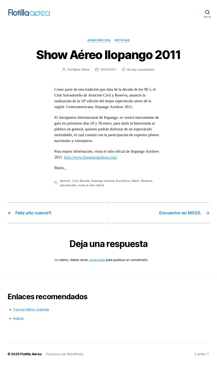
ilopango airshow (102, 184)
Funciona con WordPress (64, 357)
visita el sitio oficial (91, 188)
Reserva (146, 184)
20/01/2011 (108, 73)
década (84, 184)
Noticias (122, 43)
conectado (97, 263)
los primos (123, 184)
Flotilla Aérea (30, 357)
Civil (75, 184)
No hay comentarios (140, 73)
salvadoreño (68, 188)
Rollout (18, 322)
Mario (136, 184)
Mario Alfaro (81, 73)
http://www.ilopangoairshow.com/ (90, 160)
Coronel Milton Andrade (31, 313)
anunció (65, 184)
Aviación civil (99, 43)
